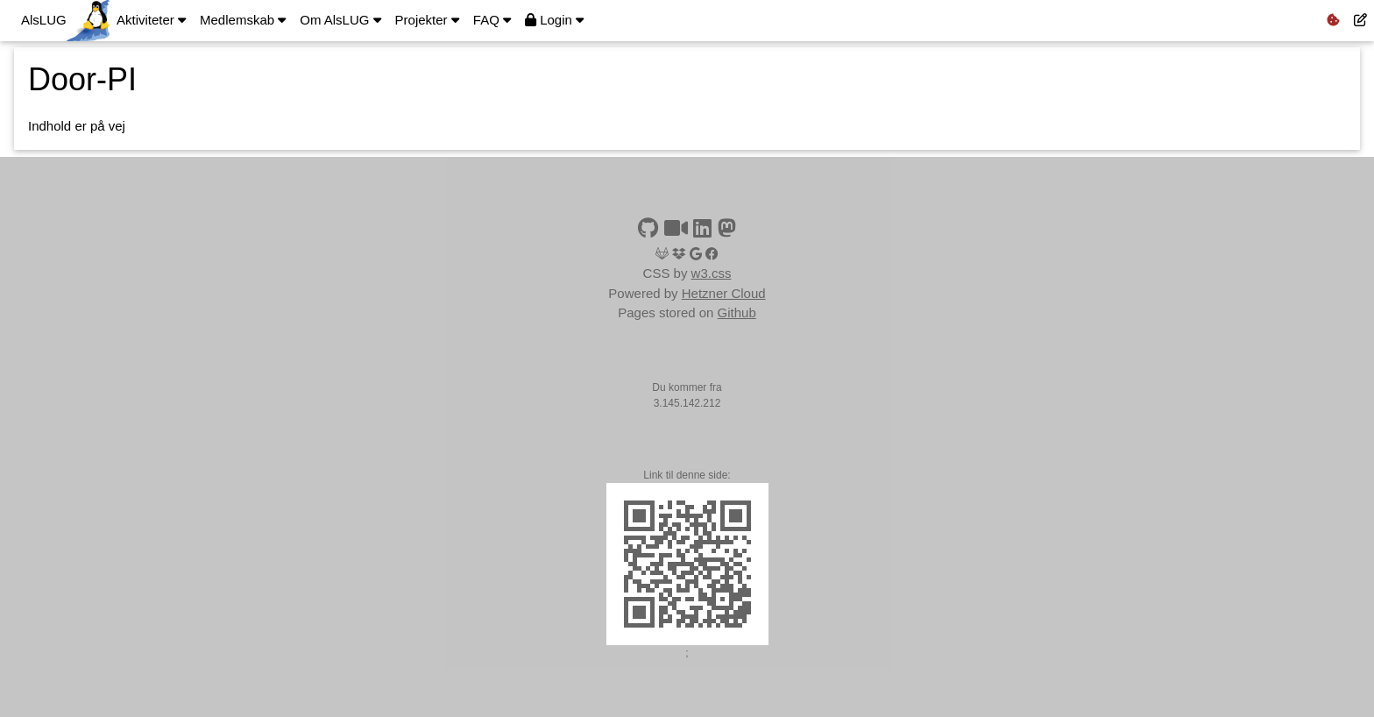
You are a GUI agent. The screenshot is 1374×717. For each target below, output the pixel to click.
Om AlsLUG (340, 19)
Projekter (427, 19)
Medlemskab (243, 19)
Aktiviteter (151, 19)
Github (737, 312)
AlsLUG (44, 19)
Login (554, 19)
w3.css (711, 273)
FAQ (492, 19)
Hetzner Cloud (724, 293)
